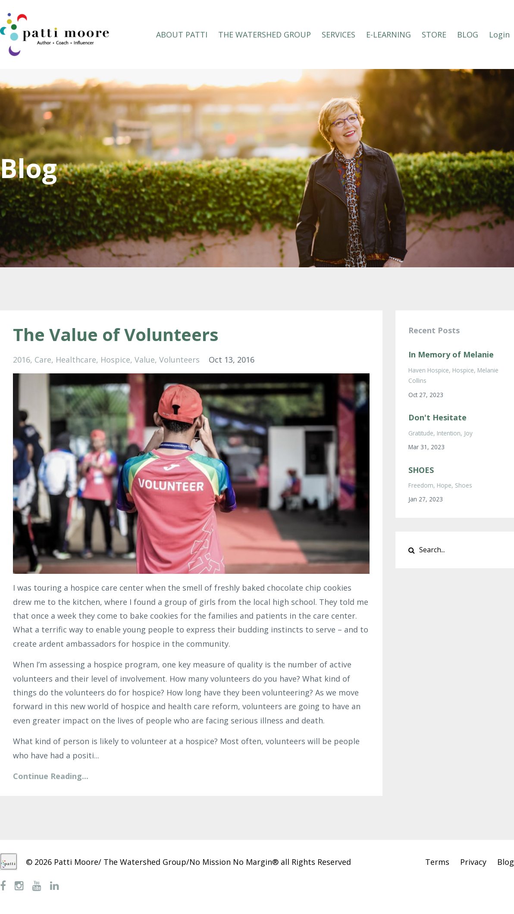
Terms (437, 862)
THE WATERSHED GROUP (264, 34)
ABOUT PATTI (181, 34)
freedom (420, 485)
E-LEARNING (388, 34)
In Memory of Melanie (451, 354)
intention (449, 433)
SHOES (421, 470)
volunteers (179, 359)
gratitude (420, 433)
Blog (505, 862)
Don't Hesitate (437, 417)
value (145, 359)
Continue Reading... (50, 776)
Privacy (473, 862)
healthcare (76, 359)
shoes (463, 485)
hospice (115, 359)
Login (499, 34)
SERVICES (338, 34)
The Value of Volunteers (116, 334)
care (42, 359)
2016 (21, 359)
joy (468, 433)
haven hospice (428, 370)
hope (444, 485)
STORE (434, 34)
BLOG (467, 34)
